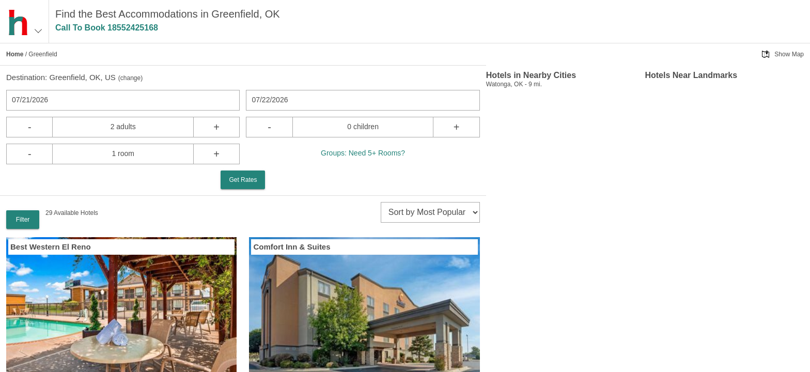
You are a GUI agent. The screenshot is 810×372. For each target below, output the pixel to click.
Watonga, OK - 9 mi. (514, 84)
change (130, 78)
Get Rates (243, 179)
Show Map (789, 54)
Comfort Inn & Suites (291, 246)
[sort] (430, 212)
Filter (23, 219)
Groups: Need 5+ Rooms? (363, 153)
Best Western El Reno (50, 246)
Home (14, 54)
